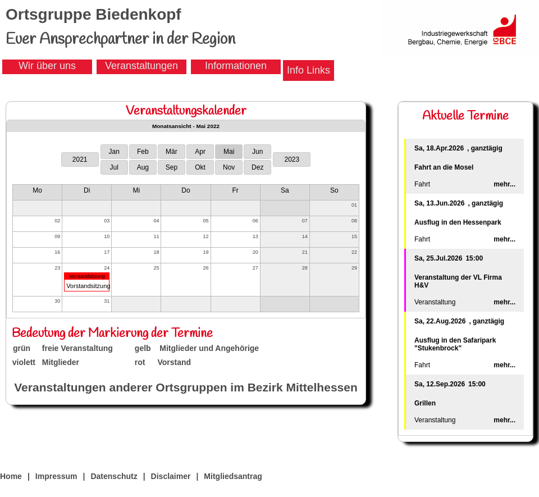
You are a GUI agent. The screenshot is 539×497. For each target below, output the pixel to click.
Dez (257, 167)
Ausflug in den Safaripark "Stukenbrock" (455, 344)
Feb (143, 152)
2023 (291, 159)
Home (11, 476)
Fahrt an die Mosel (443, 167)
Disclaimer (171, 476)
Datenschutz (113, 476)
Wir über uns (47, 65)
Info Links (308, 70)
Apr (200, 152)
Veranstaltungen (141, 65)
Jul (114, 167)
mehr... (504, 184)
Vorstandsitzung (87, 276)
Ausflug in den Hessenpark (457, 222)
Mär (171, 152)
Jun (257, 152)
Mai (228, 152)
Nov (229, 167)
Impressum (56, 476)
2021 (80, 159)
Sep (171, 167)
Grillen (425, 403)
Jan (114, 152)
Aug (143, 167)
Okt (200, 167)
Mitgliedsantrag (233, 476)
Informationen (236, 65)
